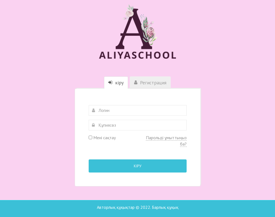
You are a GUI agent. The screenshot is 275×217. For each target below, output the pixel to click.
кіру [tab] (116, 83)
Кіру (137, 166)
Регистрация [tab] (150, 83)
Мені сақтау (102, 137)
